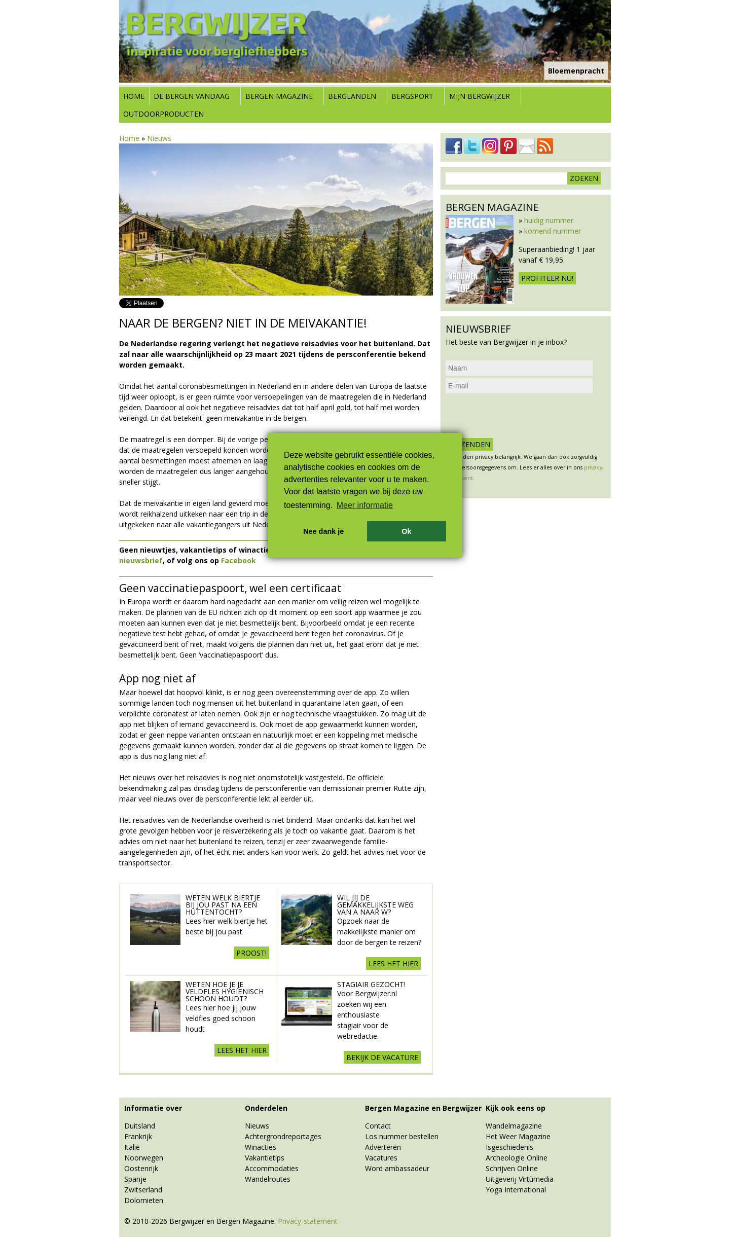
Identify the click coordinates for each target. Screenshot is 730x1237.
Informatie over (153, 1108)
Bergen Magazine (279, 96)
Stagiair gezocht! (371, 984)
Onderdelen (266, 1108)
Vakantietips (264, 1157)
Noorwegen (143, 1157)
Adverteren (383, 1147)
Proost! (251, 953)
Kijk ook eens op (515, 1108)
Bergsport (412, 96)
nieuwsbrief (141, 560)
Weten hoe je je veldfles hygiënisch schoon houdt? (225, 991)
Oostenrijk (141, 1168)
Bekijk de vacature (382, 1057)
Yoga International (516, 1189)
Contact (378, 1126)
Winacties (260, 1147)
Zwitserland (143, 1189)
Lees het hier (393, 963)
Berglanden (352, 96)
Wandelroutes (267, 1179)
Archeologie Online (517, 1157)
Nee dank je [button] (323, 531)
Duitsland (139, 1126)
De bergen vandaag (192, 96)
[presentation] (523, 415)
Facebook (238, 560)
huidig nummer (548, 220)
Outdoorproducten (163, 114)
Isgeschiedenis (509, 1147)
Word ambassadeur (397, 1168)
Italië (132, 1147)
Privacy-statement (308, 1221)
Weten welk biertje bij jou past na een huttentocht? (223, 905)
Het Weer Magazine (518, 1136)
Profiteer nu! (547, 278)
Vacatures (381, 1157)
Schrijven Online (512, 1168)
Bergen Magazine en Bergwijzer (423, 1108)
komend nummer (552, 231)
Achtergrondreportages (283, 1136)
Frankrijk (138, 1136)
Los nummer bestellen (402, 1136)
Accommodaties (272, 1168)
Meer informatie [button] (365, 505)
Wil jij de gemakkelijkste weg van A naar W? (375, 905)
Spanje (135, 1179)
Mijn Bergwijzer (479, 96)
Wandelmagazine (514, 1126)
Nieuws (159, 138)
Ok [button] (406, 531)
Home (133, 96)
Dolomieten (143, 1200)
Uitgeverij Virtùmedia (520, 1179)
